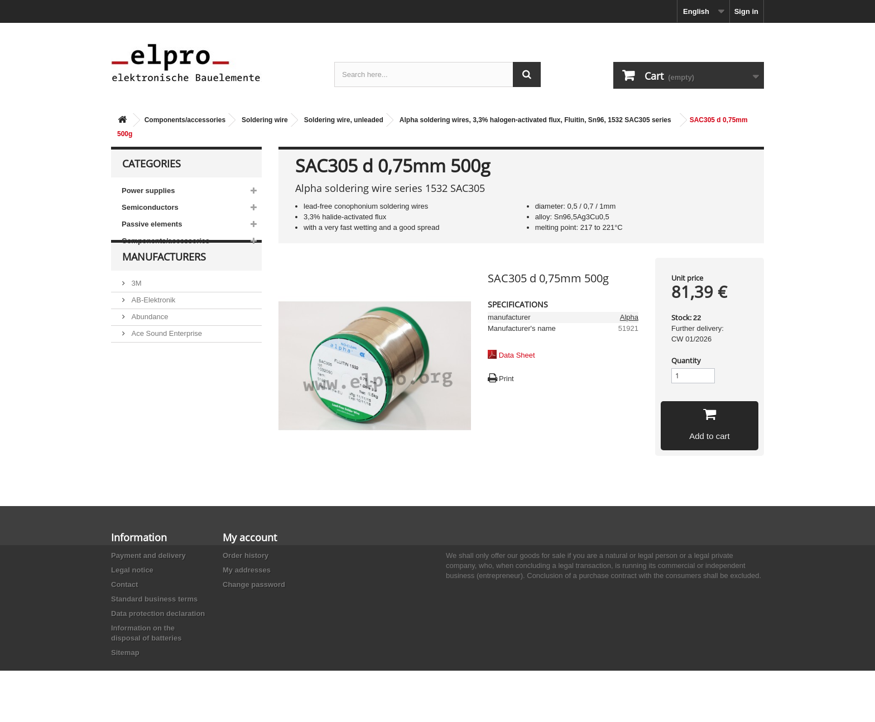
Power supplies (148, 190)
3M (135, 304)
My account (250, 537)
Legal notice (132, 570)
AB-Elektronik (152, 321)
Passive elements (152, 224)
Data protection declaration (158, 613)
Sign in (746, 11)
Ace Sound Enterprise (165, 354)
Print (506, 378)
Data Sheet (517, 355)
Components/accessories (185, 120)
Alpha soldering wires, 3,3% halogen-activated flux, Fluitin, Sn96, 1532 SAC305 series (535, 120)
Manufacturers (164, 282)
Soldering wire (265, 120)
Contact (124, 584)
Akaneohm (147, 405)
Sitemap (125, 652)
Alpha (629, 317)
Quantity (686, 360)
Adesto (141, 388)
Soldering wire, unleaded (343, 120)
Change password (254, 584)
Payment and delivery (148, 555)
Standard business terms (154, 599)
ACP (137, 371)
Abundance (148, 338)
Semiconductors (150, 207)
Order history (245, 555)
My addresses (247, 570)
